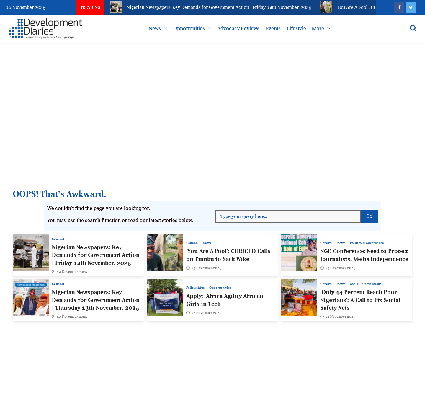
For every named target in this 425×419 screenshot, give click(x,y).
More (318, 28)
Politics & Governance (367, 242)
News (155, 28)
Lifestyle (296, 28)
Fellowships (196, 287)
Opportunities (189, 28)
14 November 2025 (69, 271)
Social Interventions (366, 284)
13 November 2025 (203, 268)
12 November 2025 (203, 312)
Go (372, 214)
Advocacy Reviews (238, 28)
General (58, 239)
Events (273, 28)
